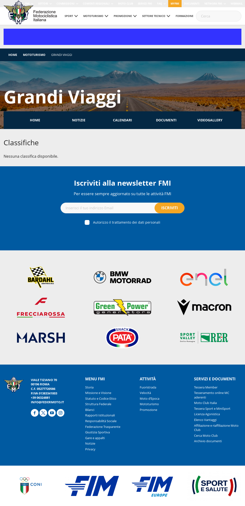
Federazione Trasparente (102, 427)
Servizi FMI (145, 3)
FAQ (159, 3)
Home (12, 55)
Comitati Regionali (96, 3)
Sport (69, 16)
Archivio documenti (208, 441)
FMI (27, 3)
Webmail (237, 3)
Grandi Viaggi (61, 55)
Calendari (122, 120)
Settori (43, 3)
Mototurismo (93, 16)
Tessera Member (205, 387)
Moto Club (125, 3)
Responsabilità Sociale (101, 421)
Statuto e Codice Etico (100, 398)
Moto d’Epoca (149, 398)
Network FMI (213, 3)
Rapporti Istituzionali (100, 415)
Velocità (145, 393)
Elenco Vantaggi (205, 420)
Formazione (184, 16)
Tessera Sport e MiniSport (212, 408)
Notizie (78, 120)
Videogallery (210, 120)
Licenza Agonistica (207, 414)
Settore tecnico (153, 16)
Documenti (192, 3)
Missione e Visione (98, 393)
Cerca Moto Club (206, 435)
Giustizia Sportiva (97, 432)
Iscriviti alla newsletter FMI (122, 183)
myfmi (175, 3)
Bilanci (89, 410)
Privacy (90, 449)
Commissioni (65, 3)
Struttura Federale (98, 404)
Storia (89, 387)
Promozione (123, 16)
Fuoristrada (148, 387)
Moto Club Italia (205, 403)
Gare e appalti (95, 438)
